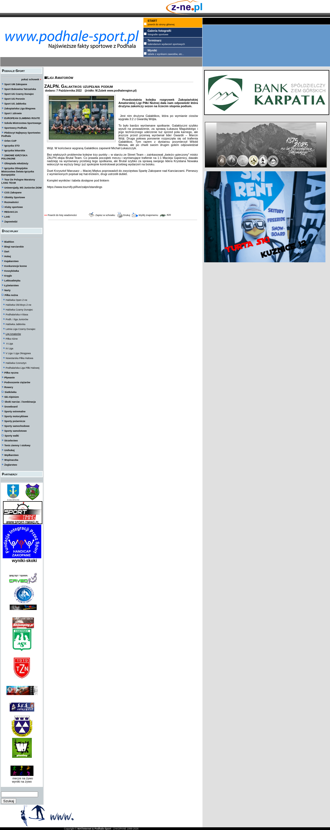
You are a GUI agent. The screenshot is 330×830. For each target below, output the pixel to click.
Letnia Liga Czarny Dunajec (21, 329)
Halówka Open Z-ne (16, 300)
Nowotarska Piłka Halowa (19, 358)
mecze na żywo (22, 778)
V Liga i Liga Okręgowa (18, 353)
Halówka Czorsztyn (16, 363)
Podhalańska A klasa (17, 314)
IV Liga (9, 348)
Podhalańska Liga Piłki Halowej (22, 368)
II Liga (9, 343)
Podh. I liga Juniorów (17, 319)
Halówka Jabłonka (15, 324)
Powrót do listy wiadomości (62, 215)
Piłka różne (12, 338)
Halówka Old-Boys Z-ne (18, 305)
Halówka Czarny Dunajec (19, 309)
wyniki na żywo (22, 781)
